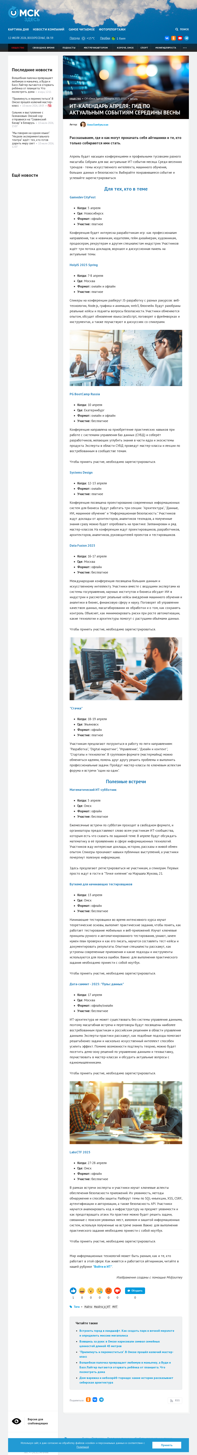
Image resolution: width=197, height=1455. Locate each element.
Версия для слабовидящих (38, 1421)
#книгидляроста (165, 47)
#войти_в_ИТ (102, 1307)
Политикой (83, 1447)
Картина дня (18, 29)
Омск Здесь (24, 14)
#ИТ (115, 1307)
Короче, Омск (125, 47)
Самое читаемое (82, 29)
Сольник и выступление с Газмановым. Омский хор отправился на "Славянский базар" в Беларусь (29, 118)
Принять (167, 1445)
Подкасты (69, 47)
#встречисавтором (96, 47)
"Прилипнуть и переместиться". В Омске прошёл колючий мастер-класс (32, 102)
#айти (88, 1307)
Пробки (105, 38)
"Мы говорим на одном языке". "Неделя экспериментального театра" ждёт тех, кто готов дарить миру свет (31, 138)
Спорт (144, 47)
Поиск (182, 29)
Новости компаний (48, 29)
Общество (17, 47)
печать (134, 98)
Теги (77, 1307)
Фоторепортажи (112, 29)
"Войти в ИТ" (102, 1266)
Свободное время (43, 47)
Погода (75, 38)
